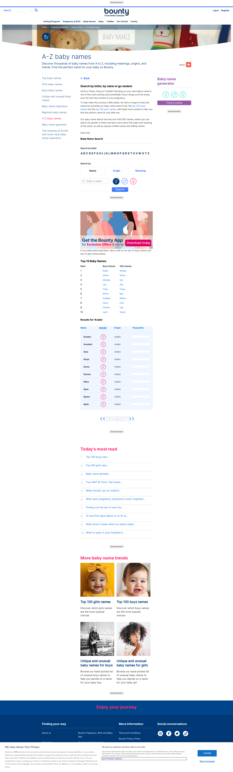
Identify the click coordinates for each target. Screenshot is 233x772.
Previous (104, 419)
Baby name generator (54, 124)
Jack (105, 312)
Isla (121, 280)
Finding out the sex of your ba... (104, 507)
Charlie (106, 307)
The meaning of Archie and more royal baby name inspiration (55, 134)
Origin (116, 170)
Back (85, 78)
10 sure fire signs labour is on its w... (107, 515)
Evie (122, 302)
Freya (122, 289)
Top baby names (51, 78)
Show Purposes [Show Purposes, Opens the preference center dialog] (207, 767)
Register (225, 10)
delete (31, 10)
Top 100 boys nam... (97, 457)
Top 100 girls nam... (97, 465)
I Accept (207, 759)
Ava (121, 284)
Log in (216, 10)
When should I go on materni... (103, 490)
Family (134, 21)
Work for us (47, 742)
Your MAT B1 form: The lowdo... (104, 482)
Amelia (123, 270)
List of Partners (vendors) (112, 764)
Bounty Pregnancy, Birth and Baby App (95, 735)
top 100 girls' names (106, 109)
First (101, 419)
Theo (105, 289)
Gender (103, 327)
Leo (104, 284)
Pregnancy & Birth (71, 21)
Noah (105, 270)
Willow (123, 298)
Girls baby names (52, 84)
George (106, 280)
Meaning (140, 170)
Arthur (106, 293)
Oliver (105, 275)
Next (130, 419)
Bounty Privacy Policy (130, 738)
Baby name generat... (98, 473)
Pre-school (122, 21)
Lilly (121, 307)
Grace (123, 312)
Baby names (89, 21)
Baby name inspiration (55, 106)
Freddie (106, 298)
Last (133, 419)
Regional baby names (54, 112)
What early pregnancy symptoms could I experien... (115, 499)
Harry (105, 302)
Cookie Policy (125, 744)
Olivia (122, 275)
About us (46, 733)
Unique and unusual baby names (56, 98)
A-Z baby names (51, 118)
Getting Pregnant (51, 21)
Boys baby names (52, 90)
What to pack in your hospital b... (105, 532)
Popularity (138, 327)
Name (92, 170)
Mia (121, 293)
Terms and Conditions (130, 733)
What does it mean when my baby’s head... (110, 524)
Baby (101, 21)
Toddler (110, 21)
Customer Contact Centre (91, 742)
